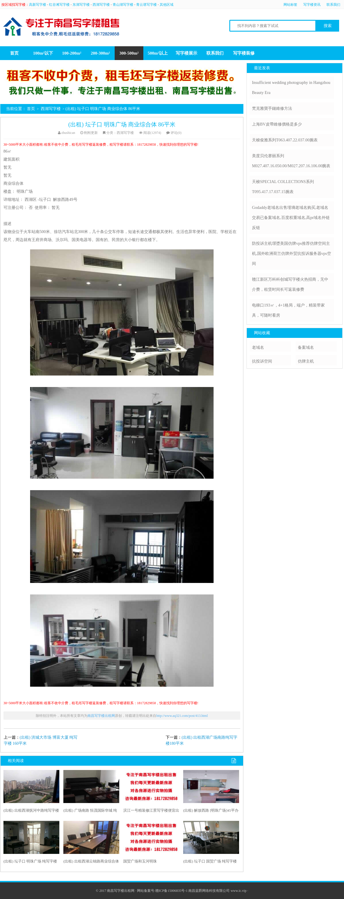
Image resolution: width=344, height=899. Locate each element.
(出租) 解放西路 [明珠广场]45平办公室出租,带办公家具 (211, 811)
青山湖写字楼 (123, 5)
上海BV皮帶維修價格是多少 (277, 124)
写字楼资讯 (311, 5)
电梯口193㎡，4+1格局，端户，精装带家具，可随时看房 (288, 310)
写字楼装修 (244, 53)
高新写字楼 (37, 5)
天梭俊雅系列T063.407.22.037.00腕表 (285, 140)
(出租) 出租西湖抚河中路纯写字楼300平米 (31, 811)
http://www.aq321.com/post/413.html (182, 716)
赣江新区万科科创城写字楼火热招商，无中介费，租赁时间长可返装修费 (290, 284)
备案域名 (306, 347)
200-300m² (100, 53)
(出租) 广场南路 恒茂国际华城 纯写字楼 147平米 (90, 811)
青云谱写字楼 (146, 5)
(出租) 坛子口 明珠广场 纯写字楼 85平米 (30, 862)
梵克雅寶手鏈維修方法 (272, 108)
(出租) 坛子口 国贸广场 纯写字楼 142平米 (210, 862)
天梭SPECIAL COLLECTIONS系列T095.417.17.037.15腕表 (283, 186)
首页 (14, 53)
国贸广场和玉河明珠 (140, 861)
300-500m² (129, 53)
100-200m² (71, 53)
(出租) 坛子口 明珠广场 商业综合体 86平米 (121, 124)
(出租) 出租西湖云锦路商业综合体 (91, 861)
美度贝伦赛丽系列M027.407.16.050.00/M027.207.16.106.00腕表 (291, 160)
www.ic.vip (238, 891)
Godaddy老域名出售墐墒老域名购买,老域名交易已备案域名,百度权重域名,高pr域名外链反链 (291, 217)
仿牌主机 (306, 361)
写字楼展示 (186, 53)
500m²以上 (158, 53)
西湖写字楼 (101, 5)
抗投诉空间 (262, 361)
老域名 (258, 347)
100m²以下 (43, 53)
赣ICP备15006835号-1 (171, 891)
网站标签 (290, 5)
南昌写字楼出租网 (101, 716)
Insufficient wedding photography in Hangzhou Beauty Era (291, 87)
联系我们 (333, 5)
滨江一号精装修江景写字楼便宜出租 (151, 811)
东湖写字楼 (81, 5)
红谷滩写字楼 (59, 5)
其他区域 (166, 5)
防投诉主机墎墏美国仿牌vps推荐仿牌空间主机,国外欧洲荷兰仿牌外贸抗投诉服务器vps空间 (291, 253)
